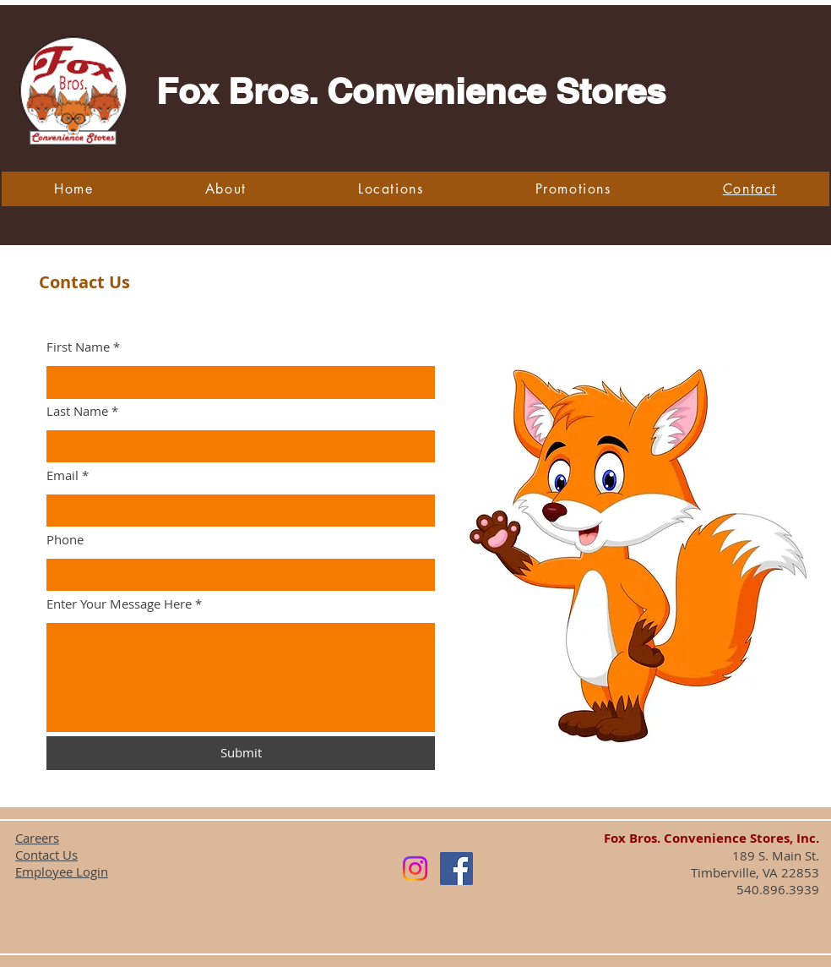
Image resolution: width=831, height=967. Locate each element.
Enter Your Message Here (119, 604)
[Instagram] (415, 868)
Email (62, 475)
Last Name (77, 411)
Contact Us (46, 854)
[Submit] (240, 753)
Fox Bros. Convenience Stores (410, 91)
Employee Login (61, 871)
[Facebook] (456, 868)
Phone (65, 539)
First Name (78, 347)
